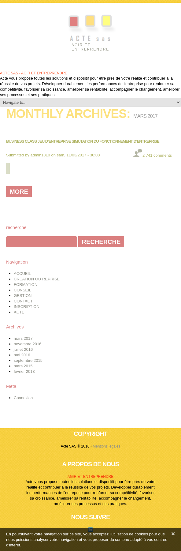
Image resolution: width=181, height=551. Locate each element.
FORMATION (25, 284)
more (19, 191)
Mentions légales (106, 446)
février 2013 (24, 371)
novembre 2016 (27, 344)
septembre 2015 (28, 360)
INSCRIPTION (26, 306)
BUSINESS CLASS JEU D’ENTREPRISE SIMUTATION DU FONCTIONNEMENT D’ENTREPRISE (82, 141)
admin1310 (40, 155)
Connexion (23, 397)
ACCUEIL (22, 273)
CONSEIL (22, 290)
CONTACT (23, 301)
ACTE (19, 312)
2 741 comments (157, 155)
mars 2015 (23, 366)
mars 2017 (23, 338)
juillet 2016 (23, 349)
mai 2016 (22, 355)
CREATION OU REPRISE (37, 279)
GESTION (23, 295)
